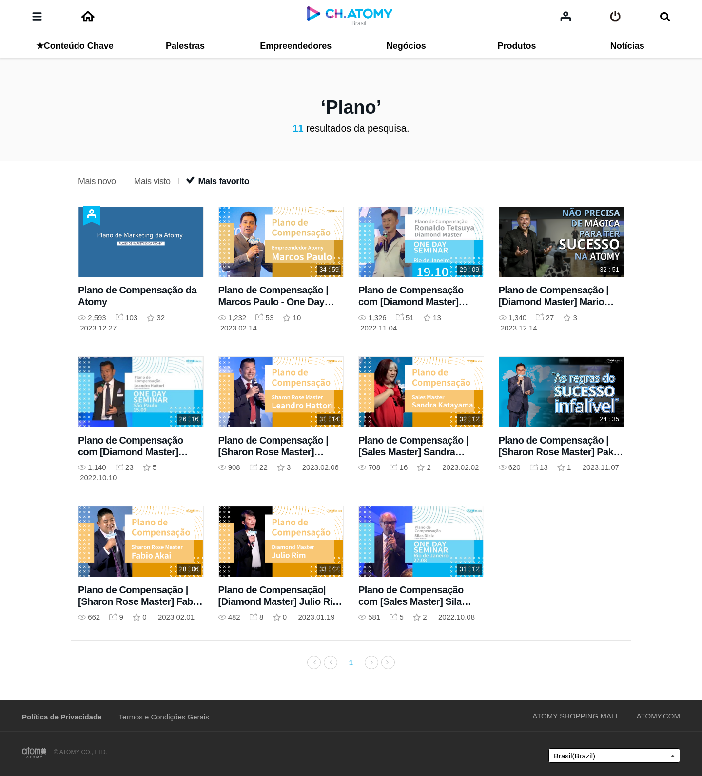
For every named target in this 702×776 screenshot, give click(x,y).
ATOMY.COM (658, 716)
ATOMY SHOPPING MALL (575, 716)
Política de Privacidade (61, 717)
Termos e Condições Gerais (164, 717)
